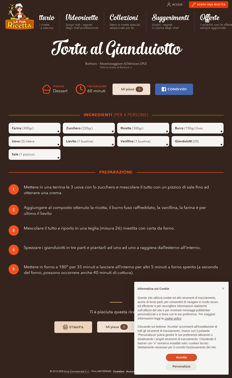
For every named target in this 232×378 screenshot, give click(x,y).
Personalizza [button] (181, 366)
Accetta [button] (181, 357)
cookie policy (173, 318)
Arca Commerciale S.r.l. (77, 371)
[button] (223, 288)
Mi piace (132, 89)
